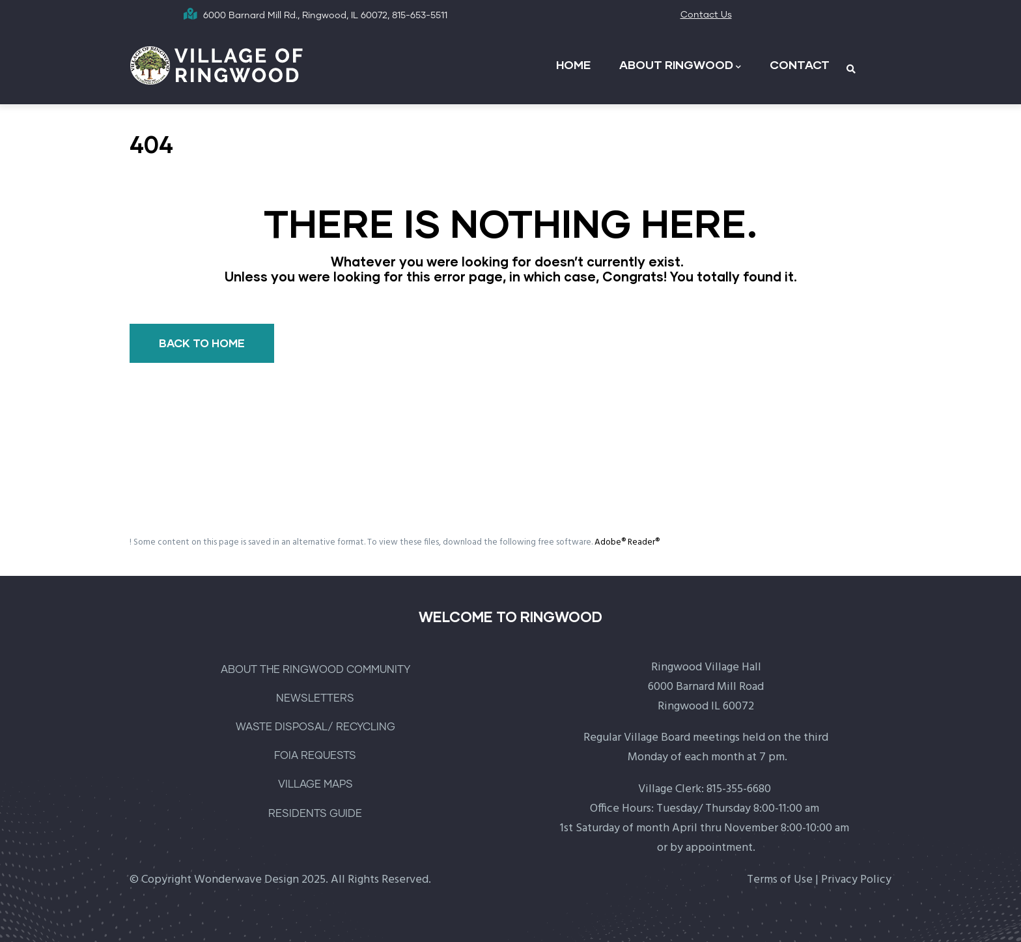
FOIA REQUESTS (315, 755)
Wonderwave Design (246, 879)
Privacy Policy (856, 879)
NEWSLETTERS (315, 698)
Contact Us (706, 15)
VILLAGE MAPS (315, 784)
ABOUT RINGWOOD (680, 65)
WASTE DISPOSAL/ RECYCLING (315, 727)
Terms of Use (780, 879)
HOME (573, 64)
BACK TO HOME (202, 343)
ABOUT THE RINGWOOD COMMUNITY (315, 669)
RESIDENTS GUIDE (315, 813)
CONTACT (800, 64)
